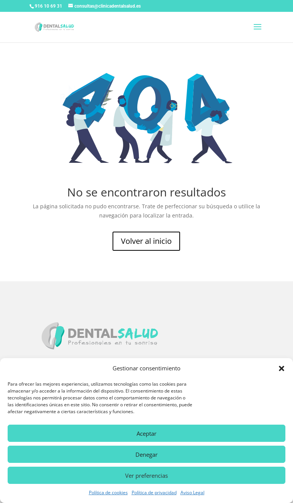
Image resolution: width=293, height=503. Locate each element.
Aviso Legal (192, 492)
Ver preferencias (146, 475)
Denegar (146, 454)
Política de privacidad (154, 492)
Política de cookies (108, 492)
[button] (281, 368)
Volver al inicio (146, 241)
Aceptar (146, 433)
